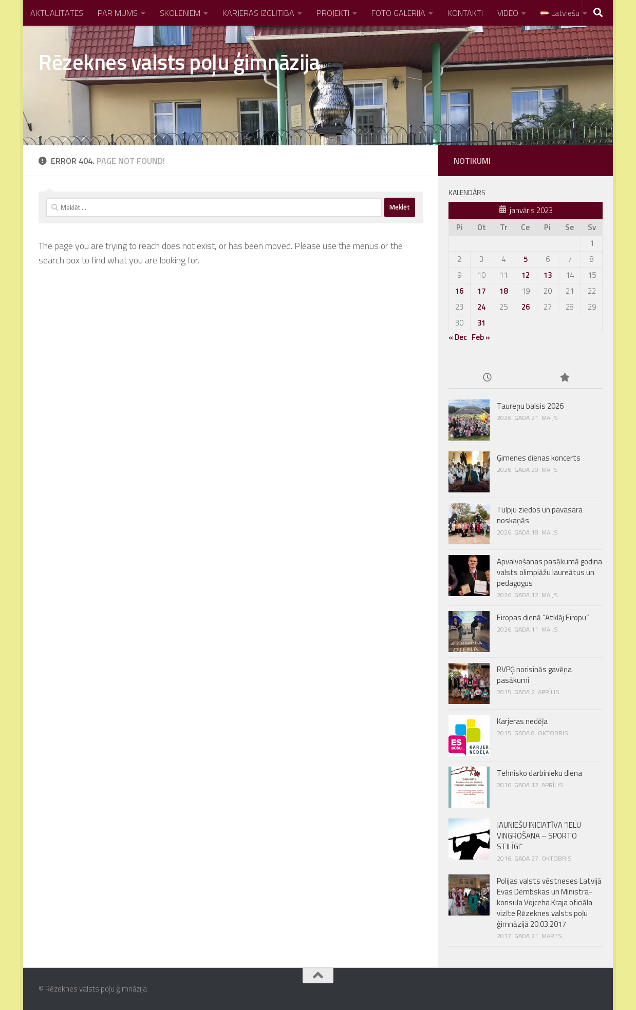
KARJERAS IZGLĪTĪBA (258, 13)
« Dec (457, 337)
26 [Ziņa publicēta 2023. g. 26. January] (525, 307)
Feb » (481, 337)
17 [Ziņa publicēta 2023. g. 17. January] (481, 291)
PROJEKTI (332, 13)
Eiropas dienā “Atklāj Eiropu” (543, 617)
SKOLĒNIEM (180, 13)
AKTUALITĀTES (56, 13)
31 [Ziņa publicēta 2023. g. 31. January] (481, 323)
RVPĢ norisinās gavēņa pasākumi (534, 674)
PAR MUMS (118, 13)
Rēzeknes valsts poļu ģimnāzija (179, 61)
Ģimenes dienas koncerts (539, 458)
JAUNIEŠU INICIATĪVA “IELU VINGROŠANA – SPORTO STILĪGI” (539, 835)
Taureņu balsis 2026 (530, 406)
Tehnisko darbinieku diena (539, 773)
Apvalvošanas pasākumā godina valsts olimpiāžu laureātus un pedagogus (549, 572)
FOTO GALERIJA (398, 13)
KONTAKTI (465, 13)
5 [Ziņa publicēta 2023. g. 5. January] (525, 259)
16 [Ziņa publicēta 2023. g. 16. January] (459, 291)
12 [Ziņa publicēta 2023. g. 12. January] (525, 275)
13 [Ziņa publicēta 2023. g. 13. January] (548, 275)
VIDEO (507, 13)
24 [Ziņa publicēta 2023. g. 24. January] (481, 307)
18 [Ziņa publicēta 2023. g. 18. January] (503, 291)
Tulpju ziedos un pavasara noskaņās (540, 515)
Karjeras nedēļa (522, 721)
